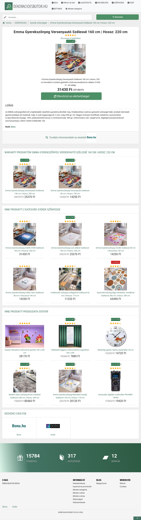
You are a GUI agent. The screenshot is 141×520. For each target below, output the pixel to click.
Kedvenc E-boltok (15, 413)
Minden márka (79, 493)
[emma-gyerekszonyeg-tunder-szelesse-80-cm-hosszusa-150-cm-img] (116, 234)
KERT (130, 3)
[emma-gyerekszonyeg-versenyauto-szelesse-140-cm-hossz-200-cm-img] (25, 177)
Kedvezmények (79, 502)
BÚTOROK (56, 9)
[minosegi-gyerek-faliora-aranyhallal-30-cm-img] (116, 336)
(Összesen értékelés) (71, 38)
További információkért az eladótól (70, 137)
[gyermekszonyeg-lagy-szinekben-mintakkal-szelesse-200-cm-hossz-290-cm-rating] (116, 266)
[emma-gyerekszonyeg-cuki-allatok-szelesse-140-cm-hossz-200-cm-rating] (70, 221)
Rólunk (122, 483)
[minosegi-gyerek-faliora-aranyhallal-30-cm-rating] (116, 323)
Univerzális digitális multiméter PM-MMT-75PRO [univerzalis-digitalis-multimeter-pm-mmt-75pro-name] (115, 396)
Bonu (13, 127)
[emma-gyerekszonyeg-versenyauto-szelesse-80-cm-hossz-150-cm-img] (70, 177)
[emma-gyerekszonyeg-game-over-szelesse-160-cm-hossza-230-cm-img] (25, 234)
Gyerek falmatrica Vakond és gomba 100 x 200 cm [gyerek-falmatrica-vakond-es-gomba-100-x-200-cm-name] (25, 351)
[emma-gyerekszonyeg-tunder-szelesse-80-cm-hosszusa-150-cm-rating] (116, 221)
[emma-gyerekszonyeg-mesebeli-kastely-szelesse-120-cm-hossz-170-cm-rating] (70, 368)
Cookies (123, 487)
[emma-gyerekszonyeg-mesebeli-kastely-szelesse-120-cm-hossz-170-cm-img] (70, 381)
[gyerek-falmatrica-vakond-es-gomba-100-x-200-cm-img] (25, 336)
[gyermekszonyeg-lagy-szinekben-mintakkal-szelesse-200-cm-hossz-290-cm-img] (116, 279)
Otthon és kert (68, 3)
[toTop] (137, 518)
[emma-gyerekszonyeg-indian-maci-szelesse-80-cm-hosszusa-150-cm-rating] (25, 266)
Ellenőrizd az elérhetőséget (71, 96)
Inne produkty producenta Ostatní (26, 311)
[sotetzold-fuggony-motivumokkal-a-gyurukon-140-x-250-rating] (70, 323)
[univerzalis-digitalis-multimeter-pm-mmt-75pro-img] (116, 381)
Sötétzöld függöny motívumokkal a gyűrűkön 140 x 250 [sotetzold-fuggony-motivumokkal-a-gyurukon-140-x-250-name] (70, 351)
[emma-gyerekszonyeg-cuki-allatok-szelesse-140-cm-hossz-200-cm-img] (70, 234)
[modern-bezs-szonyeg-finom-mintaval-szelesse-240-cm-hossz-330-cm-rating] (25, 368)
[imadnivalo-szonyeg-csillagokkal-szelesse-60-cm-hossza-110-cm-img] (70, 279)
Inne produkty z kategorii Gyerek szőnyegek (32, 209)
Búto (54, 3)
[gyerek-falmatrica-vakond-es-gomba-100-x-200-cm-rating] (25, 323)
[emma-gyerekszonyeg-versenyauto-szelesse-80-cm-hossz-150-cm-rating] (70, 164)
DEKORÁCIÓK (101, 3)
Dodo (14, 506)
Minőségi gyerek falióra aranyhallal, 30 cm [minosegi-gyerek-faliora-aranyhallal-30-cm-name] (116, 350)
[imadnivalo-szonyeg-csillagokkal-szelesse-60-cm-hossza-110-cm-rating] (70, 266)
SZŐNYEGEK (117, 3)
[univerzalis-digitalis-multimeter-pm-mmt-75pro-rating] (116, 368)
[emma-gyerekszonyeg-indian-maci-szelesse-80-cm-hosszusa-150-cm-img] (25, 279)
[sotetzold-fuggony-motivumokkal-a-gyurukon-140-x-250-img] (70, 336)
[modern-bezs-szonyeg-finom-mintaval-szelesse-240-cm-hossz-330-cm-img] (25, 381)
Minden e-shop (79, 496)
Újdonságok (78, 499)
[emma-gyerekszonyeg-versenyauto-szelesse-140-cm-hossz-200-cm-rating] (25, 164)
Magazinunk (101, 483)
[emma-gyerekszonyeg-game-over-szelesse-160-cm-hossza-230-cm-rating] (25, 221)
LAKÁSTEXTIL (85, 3)
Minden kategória (73, 9)
